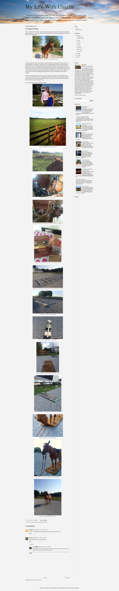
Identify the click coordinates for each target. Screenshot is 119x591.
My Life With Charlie (49, 7)
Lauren (34, 547)
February (79, 49)
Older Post (67, 577)
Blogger (77, 588)
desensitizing (33, 522)
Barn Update (85, 151)
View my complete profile (80, 95)
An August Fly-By (80, 38)
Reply (30, 533)
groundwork (39, 522)
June (78, 42)
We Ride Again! (85, 142)
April (78, 46)
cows (30, 522)
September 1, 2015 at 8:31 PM (39, 537)
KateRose (31, 537)
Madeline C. (31, 529)
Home (45, 577)
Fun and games (85, 186)
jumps (43, 522)
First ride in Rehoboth (80, 179)
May (78, 44)
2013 (77, 55)
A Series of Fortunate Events (82, 116)
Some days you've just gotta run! (87, 124)
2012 (77, 57)
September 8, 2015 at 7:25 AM (44, 547)
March (78, 47)
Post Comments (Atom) (36, 580)
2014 (77, 53)
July (78, 40)
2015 (77, 35)
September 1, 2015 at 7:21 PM (40, 529)
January (79, 51)
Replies (31, 544)
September (79, 37)
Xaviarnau (68, 588)
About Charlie (79, 29)
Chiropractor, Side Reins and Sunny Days (87, 169)
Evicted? (83, 132)
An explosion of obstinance (85, 107)
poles (46, 522)
